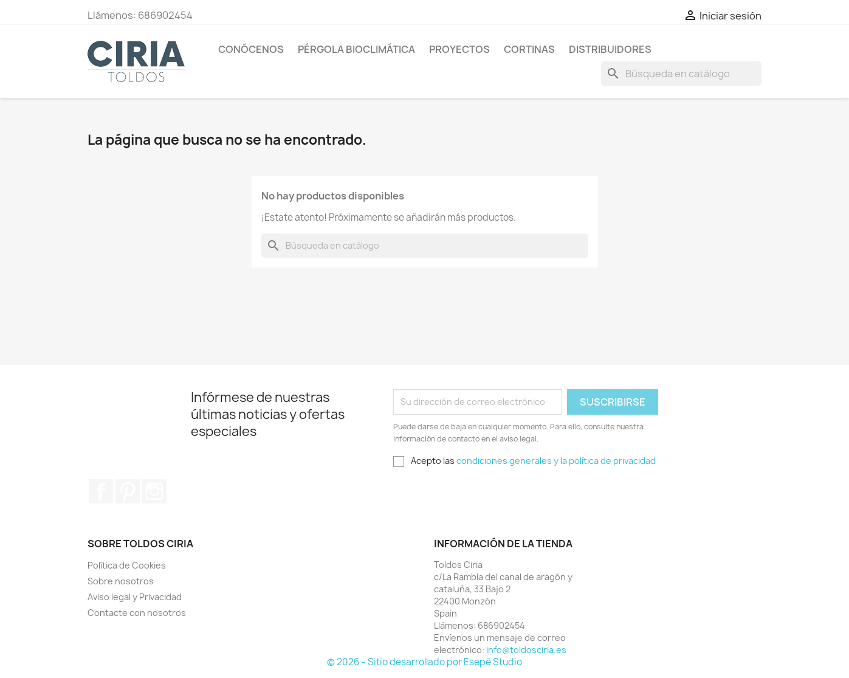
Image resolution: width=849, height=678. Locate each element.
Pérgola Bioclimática (356, 49)
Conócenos (251, 49)
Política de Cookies (127, 565)
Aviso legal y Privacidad (135, 597)
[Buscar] (681, 73)
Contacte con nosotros (137, 612)
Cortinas (529, 49)
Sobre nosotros (121, 581)
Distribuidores (610, 49)
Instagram (154, 491)
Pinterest (127, 491)
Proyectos (459, 49)
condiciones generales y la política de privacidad (556, 460)
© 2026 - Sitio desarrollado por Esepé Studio (424, 662)
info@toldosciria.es (526, 650)
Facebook (101, 491)
